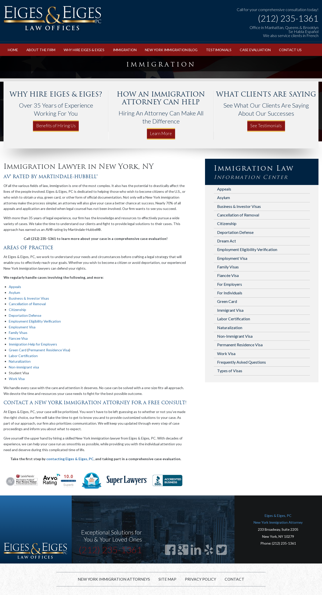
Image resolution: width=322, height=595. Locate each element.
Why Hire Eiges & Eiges (84, 50)
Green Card (17, 350)
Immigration (125, 50)
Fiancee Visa (18, 338)
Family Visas (18, 332)
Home (13, 50)
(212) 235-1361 (288, 18)
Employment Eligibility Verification (35, 321)
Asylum (14, 292)
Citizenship (17, 309)
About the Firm (40, 50)
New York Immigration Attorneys (114, 579)
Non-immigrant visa (24, 367)
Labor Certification (23, 356)
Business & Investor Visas (29, 298)
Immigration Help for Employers (33, 344)
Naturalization (20, 361)
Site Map (167, 579)
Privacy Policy (200, 579)
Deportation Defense (25, 315)
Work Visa (17, 379)
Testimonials (218, 50)
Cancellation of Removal (27, 304)
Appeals (15, 287)
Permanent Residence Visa (48, 350)
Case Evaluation (255, 50)
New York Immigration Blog (171, 50)
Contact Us (290, 50)
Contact (234, 579)
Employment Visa (22, 327)
